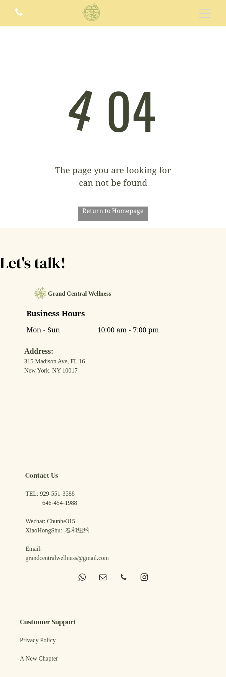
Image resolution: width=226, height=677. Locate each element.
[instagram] (144, 578)
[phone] (123, 578)
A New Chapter (39, 658)
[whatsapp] (82, 578)
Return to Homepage (113, 211)
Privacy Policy (38, 640)
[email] (102, 578)
